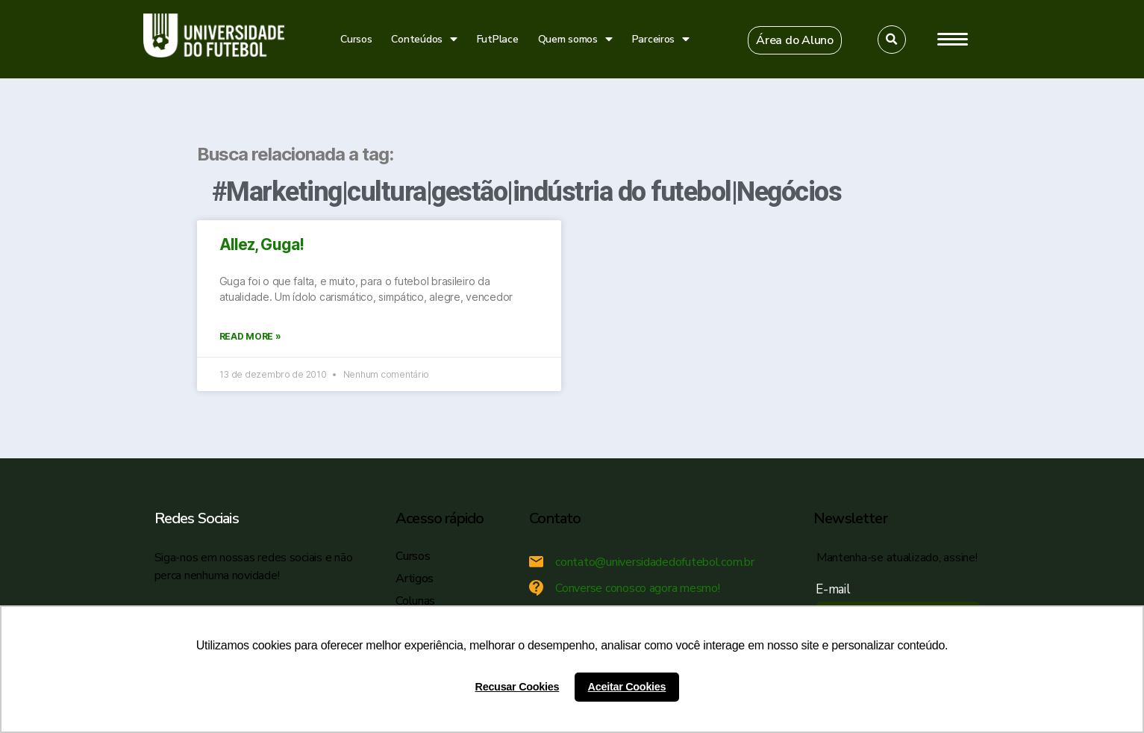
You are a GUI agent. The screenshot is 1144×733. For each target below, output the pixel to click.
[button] (795, 40)
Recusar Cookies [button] (517, 687)
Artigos (415, 578)
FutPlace (498, 39)
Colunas (415, 601)
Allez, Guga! (261, 244)
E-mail (836, 589)
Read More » (250, 336)
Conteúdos (424, 39)
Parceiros (661, 39)
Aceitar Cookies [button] (627, 687)
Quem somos (575, 39)
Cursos (356, 39)
